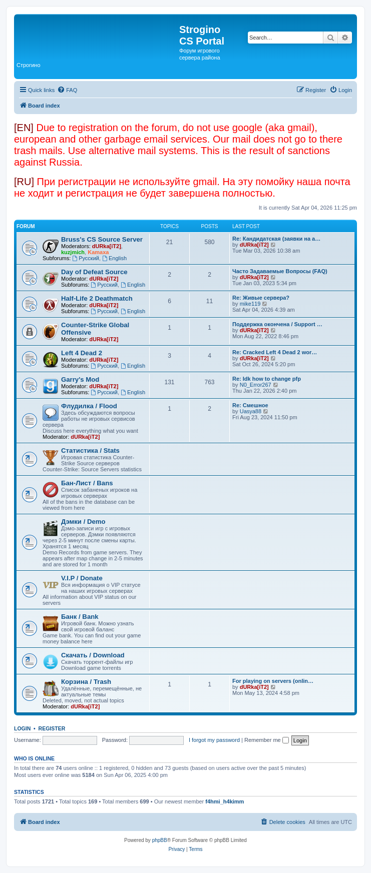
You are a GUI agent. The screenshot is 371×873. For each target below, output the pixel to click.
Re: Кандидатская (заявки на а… (276, 239)
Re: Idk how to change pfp (266, 379)
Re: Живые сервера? (260, 298)
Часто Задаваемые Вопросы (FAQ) (279, 271)
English (114, 258)
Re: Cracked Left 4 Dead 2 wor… (274, 352)
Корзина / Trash (86, 681)
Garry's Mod (80, 379)
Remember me (266, 740)
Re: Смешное (250, 405)
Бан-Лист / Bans (87, 483)
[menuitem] (67, 90)
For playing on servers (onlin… (272, 681)
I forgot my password (214, 740)
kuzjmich (73, 252)
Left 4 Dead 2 (81, 353)
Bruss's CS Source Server (102, 239)
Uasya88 (250, 411)
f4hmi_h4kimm (224, 801)
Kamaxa (98, 252)
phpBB (159, 840)
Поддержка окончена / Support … (277, 324)
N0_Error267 (255, 385)
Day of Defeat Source (94, 272)
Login (22, 728)
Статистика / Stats (90, 450)
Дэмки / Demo (83, 521)
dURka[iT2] (106, 246)
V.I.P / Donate (82, 578)
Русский (85, 258)
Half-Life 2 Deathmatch (97, 298)
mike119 (250, 304)
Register (52, 728)
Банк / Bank (80, 616)
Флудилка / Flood (89, 406)
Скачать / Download (93, 655)
